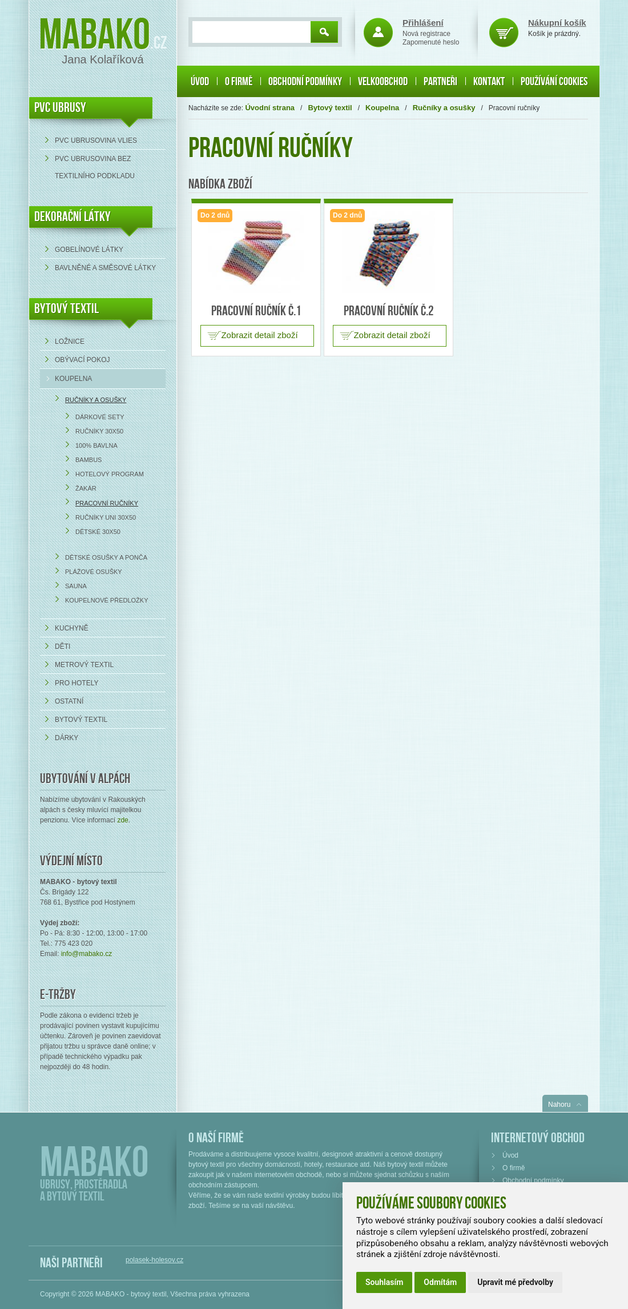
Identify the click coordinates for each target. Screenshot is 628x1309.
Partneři (440, 82)
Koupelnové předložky (106, 600)
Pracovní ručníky (106, 503)
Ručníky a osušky (95, 399)
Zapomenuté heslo (430, 42)
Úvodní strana (270, 107)
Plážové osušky (93, 571)
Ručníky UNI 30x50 (105, 517)
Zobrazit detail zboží (259, 335)
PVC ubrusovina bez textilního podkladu (95, 167)
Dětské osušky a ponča (106, 557)
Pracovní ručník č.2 (389, 311)
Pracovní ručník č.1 (256, 311)
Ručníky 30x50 (99, 431)
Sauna (76, 586)
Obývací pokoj (82, 360)
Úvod (200, 82)
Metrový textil (84, 665)
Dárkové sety (99, 416)
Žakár (85, 488)
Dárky (66, 738)
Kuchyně (71, 628)
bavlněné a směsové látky (105, 268)
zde (122, 820)
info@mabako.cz (86, 954)
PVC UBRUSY (60, 107)
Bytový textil (66, 308)
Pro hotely (76, 683)
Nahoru (559, 1105)
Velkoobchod (383, 82)
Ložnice (69, 342)
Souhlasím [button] (384, 1282)
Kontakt (489, 82)
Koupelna (73, 379)
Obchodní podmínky (305, 82)
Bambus (88, 459)
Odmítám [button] (440, 1282)
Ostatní (69, 701)
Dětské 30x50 (97, 531)
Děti (62, 647)
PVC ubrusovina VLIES (96, 140)
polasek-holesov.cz (154, 1260)
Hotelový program (109, 474)
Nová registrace (426, 34)
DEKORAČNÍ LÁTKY (72, 216)
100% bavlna (96, 445)
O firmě (238, 82)
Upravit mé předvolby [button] (515, 1282)
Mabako (94, 36)
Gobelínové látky (89, 250)
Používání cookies (554, 82)
